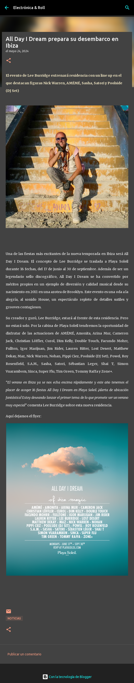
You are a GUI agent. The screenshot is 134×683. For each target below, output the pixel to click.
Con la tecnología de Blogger (67, 677)
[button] (8, 61)
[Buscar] (127, 7)
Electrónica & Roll (29, 7)
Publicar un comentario (24, 654)
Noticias (14, 618)
